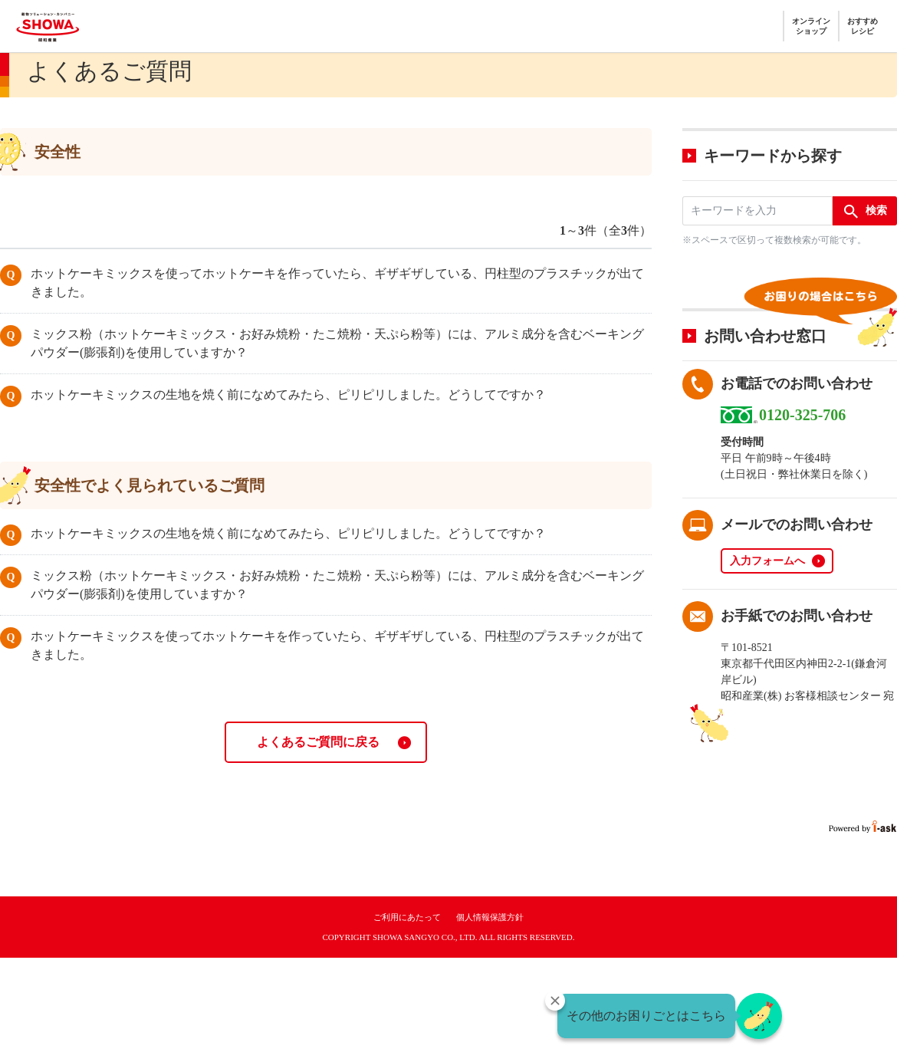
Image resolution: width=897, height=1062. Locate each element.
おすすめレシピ (862, 26)
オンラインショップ (811, 26)
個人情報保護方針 (490, 917)
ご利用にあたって (407, 917)
